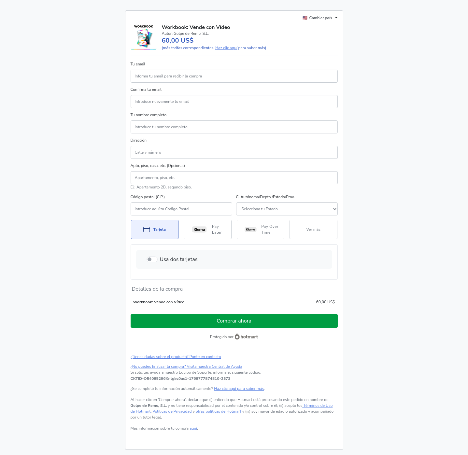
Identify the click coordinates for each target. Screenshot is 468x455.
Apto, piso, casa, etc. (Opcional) (158, 165)
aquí (193, 428)
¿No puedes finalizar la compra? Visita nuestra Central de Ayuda (186, 366)
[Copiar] (180, 378)
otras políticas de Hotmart (218, 411)
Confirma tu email (146, 89)
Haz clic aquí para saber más (239, 388)
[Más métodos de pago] (313, 229)
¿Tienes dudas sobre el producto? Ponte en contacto (176, 356)
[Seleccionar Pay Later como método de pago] (207, 229)
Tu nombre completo (149, 114)
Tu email (138, 64)
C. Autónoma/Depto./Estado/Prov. (265, 197)
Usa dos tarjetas (179, 259)
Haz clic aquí (226, 47)
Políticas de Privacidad (171, 411)
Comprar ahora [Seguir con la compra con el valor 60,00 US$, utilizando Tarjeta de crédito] (234, 320)
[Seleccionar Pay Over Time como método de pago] (260, 229)
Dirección (139, 140)
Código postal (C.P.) (148, 197)
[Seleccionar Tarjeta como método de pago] (154, 229)
